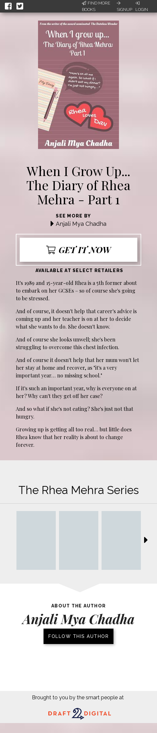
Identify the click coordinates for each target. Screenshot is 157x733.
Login (141, 6)
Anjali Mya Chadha (81, 223)
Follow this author (78, 636)
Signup (124, 6)
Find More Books (96, 6)
